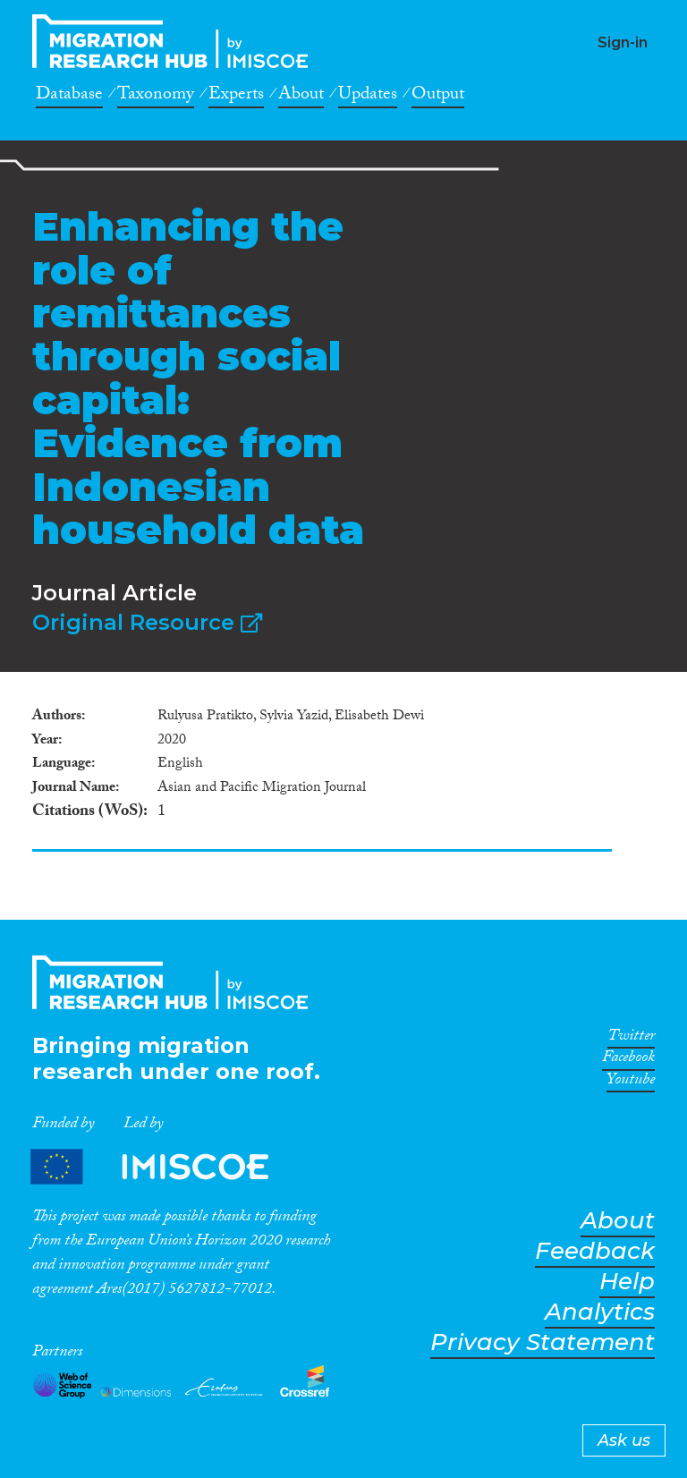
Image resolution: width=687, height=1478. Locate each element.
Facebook (628, 1060)
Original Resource (147, 622)
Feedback (595, 1251)
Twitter (631, 1038)
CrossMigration (175, 41)
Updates (367, 96)
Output (437, 96)
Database (69, 96)
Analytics (600, 1312)
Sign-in (623, 42)
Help (627, 1281)
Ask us (624, 1440)
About (301, 96)
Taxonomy (155, 96)
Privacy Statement (542, 1342)
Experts (236, 96)
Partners (164, 1166)
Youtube (630, 1082)
